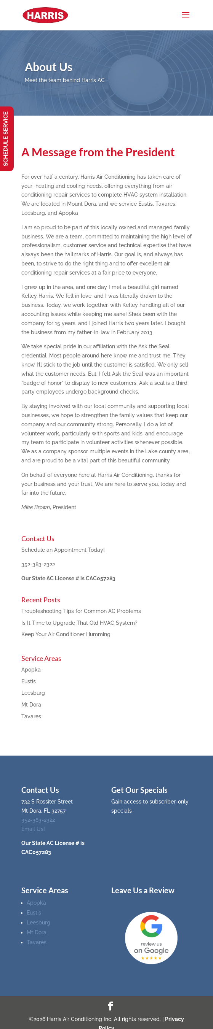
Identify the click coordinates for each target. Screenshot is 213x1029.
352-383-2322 (38, 564)
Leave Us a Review (143, 890)
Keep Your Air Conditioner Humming (66, 634)
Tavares (31, 716)
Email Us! (33, 829)
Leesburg (33, 693)
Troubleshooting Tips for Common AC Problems (81, 611)
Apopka (31, 670)
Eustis (28, 681)
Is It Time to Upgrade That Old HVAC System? (79, 623)
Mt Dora (31, 705)
